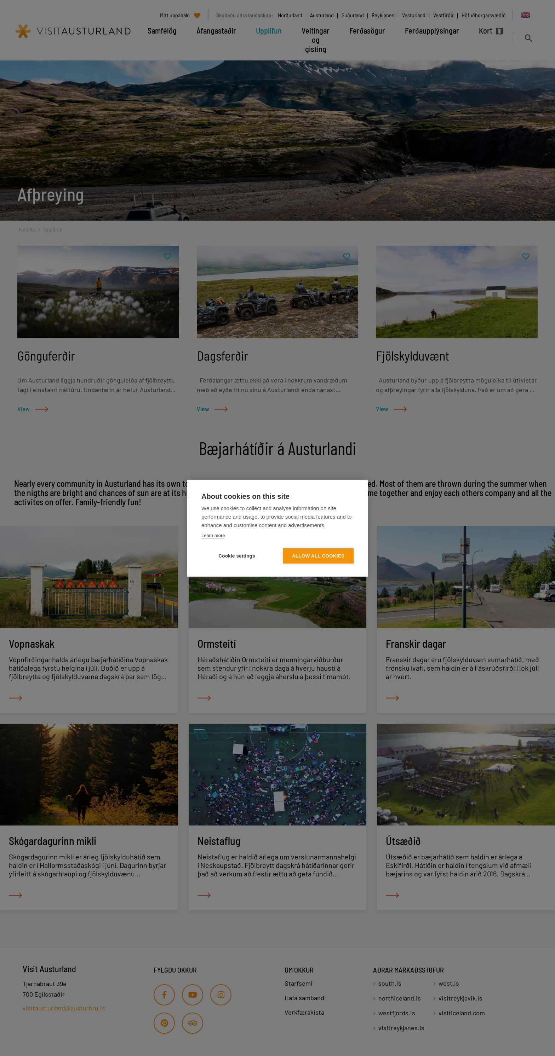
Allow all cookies (318, 556)
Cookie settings (236, 556)
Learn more (213, 535)
